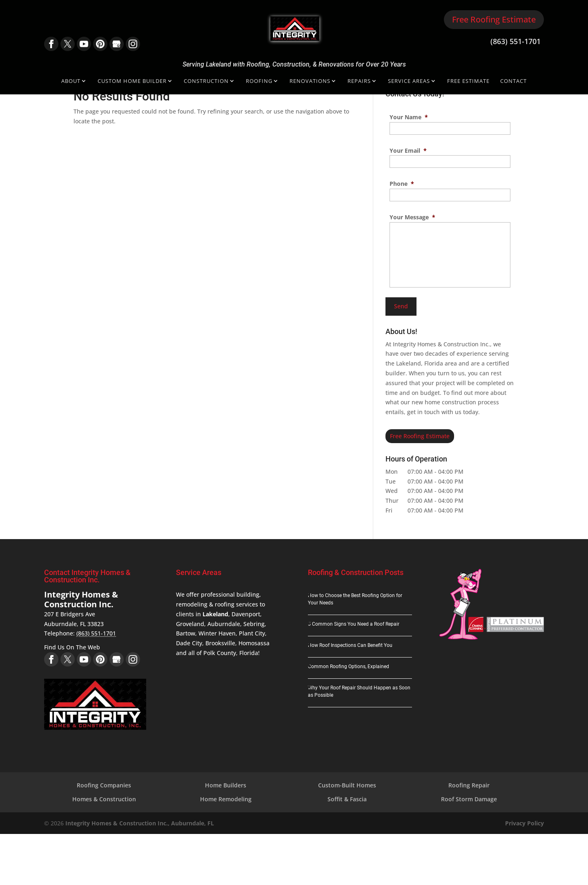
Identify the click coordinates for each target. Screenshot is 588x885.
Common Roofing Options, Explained (348, 666)
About (70, 81)
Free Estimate (468, 81)
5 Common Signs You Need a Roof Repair (353, 624)
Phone (402, 183)
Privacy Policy (524, 823)
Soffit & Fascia (347, 799)
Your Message (412, 217)
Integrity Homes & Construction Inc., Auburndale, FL (139, 823)
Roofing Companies (104, 785)
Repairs (359, 81)
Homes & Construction (104, 799)
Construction (206, 81)
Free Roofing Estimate (494, 19)
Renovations (310, 81)
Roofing (259, 81)
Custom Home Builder (132, 81)
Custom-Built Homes (347, 785)
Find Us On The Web (72, 647)
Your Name (409, 117)
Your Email (408, 150)
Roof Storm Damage (469, 799)
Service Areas (409, 81)
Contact (513, 81)
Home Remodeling (226, 799)
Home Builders (225, 785)
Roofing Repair (469, 785)
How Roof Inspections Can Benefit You (350, 645)
